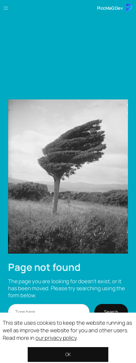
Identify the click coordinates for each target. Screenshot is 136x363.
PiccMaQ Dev (110, 8)
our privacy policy (55, 337)
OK (68, 354)
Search (111, 312)
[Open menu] (6, 8)
